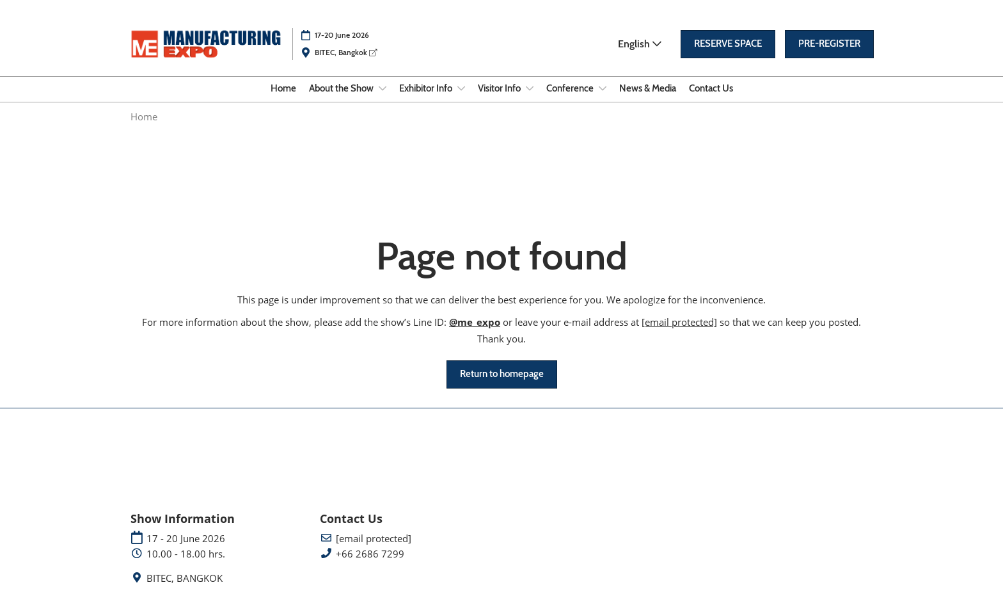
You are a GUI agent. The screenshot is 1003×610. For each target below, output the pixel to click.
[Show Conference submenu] (602, 88)
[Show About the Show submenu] (382, 88)
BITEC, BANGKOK (184, 578)
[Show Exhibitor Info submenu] (461, 88)
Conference (571, 88)
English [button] (639, 44)
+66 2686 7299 (370, 554)
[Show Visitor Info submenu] (529, 88)
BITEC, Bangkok (346, 52)
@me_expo (474, 322)
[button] (728, 44)
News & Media (647, 88)
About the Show (342, 88)
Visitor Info (500, 88)
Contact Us (711, 88)
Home (283, 88)
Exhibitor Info (426, 88)
